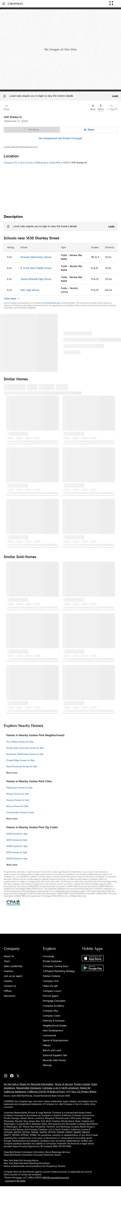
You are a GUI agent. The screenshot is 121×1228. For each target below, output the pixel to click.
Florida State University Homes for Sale (25, 748)
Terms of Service (64, 1084)
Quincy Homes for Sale (17, 806)
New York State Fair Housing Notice (21, 1160)
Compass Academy (53, 1005)
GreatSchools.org (51, 303)
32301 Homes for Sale (16, 852)
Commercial (49, 1035)
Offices (7, 990)
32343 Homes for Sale (16, 858)
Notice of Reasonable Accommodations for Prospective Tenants (34, 1166)
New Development (53, 1030)
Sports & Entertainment (55, 1040)
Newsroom (9, 995)
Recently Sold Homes (54, 1060)
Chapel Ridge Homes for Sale (20, 760)
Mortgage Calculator (54, 1000)
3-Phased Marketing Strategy (59, 971)
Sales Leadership (13, 966)
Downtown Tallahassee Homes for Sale (24, 754)
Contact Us (10, 985)
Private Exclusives (52, 961)
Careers (8, 981)
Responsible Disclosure (28, 1087)
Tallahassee (40, 162)
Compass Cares (51, 1015)
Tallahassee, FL (12, 121)
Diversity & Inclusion (54, 1020)
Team (7, 961)
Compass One (51, 981)
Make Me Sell (50, 985)
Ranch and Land (52, 1050)
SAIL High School (30, 290)
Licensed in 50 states (15, 1181)
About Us (9, 956)
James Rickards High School (36, 279)
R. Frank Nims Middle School (36, 268)
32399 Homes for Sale (16, 834)
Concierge (48, 956)
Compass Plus (50, 1010)
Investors (9, 971)
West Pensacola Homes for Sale (21, 766)
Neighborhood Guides (55, 1025)
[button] (3, 3)
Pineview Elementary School (36, 257)
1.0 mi (108, 257)
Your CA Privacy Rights (83, 1091)
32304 (24, 121)
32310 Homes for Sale (16, 840)
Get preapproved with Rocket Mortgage (60, 138)
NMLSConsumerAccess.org (56, 1177)
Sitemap (47, 1065)
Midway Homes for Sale (17, 794)
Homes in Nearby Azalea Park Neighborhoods (35, 735)
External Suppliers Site (55, 1055)
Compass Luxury (52, 990)
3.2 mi (108, 279)
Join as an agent (13, 976)
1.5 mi (108, 268)
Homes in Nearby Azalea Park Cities (29, 781)
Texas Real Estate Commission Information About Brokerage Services (37, 1152)
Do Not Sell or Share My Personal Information (28, 1084)
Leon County (26, 162)
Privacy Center (82, 1084)
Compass (8, 162)
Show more (11, 772)
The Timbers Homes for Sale (19, 741)
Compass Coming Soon (55, 966)
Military (47, 1045)
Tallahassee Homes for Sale (19, 787)
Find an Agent (50, 995)
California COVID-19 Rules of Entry (46, 1091)
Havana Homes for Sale (17, 800)
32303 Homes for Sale (16, 846)
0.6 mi (108, 290)
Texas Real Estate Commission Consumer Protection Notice (32, 1155)
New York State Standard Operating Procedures (27, 1163)
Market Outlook (51, 976)
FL (16, 162)
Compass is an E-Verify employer (60, 1087)
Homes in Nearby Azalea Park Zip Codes (32, 827)
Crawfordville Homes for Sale (20, 812)
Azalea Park (54, 162)
